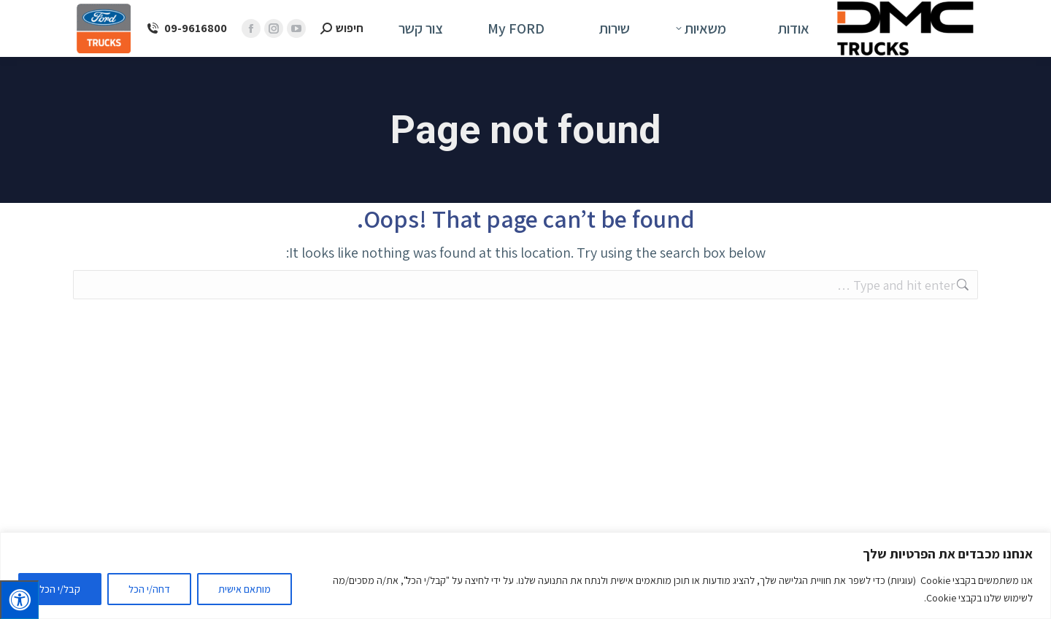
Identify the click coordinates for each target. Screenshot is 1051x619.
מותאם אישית (244, 589)
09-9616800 (186, 28)
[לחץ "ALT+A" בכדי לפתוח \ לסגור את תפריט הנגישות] (19, 599)
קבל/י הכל (59, 589)
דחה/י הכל (149, 589)
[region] (525, 575)
